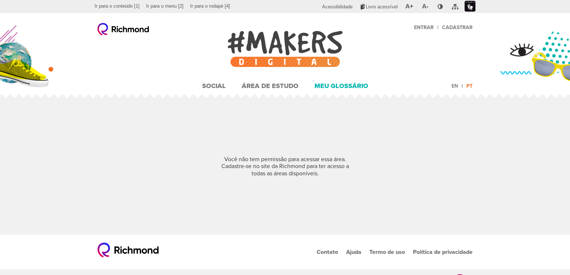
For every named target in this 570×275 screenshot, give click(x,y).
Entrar (424, 27)
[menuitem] (117, 6)
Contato (327, 252)
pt (469, 86)
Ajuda (353, 252)
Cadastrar (457, 27)
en (454, 86)
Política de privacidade (443, 252)
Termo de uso (387, 252)
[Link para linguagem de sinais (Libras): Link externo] (470, 6)
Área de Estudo (270, 86)
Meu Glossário (341, 86)
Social (214, 86)
